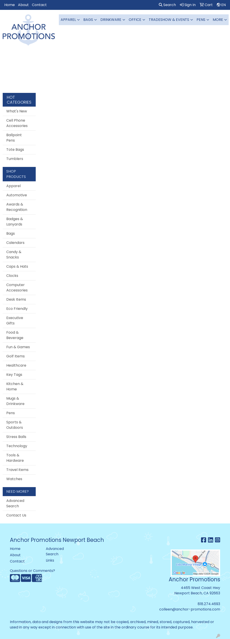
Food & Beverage (14, 335)
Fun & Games (18, 347)
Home (9, 4)
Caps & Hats (17, 266)
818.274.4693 (209, 603)
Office (135, 19)
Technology (16, 446)
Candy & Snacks (13, 254)
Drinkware (110, 19)
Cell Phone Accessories (17, 123)
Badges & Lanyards (14, 221)
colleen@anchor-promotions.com (189, 609)
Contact (39, 4)
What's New (16, 111)
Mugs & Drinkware (15, 401)
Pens (201, 19)
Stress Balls (16, 436)
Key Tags (14, 374)
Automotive (16, 195)
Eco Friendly (17, 308)
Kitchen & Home (14, 386)
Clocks (12, 275)
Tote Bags (15, 149)
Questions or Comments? (32, 570)
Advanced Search (15, 503)
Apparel (68, 19)
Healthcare (16, 365)
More (218, 19)
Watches (14, 478)
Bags (88, 19)
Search (167, 4)
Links (50, 560)
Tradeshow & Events (169, 19)
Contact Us (16, 515)
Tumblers (14, 158)
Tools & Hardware (15, 458)
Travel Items (17, 469)
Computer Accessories (17, 287)
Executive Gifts (14, 320)
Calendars (15, 242)
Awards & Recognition (16, 207)
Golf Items (15, 356)
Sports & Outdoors (14, 425)
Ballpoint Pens (14, 137)
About (23, 4)
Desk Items (16, 299)
